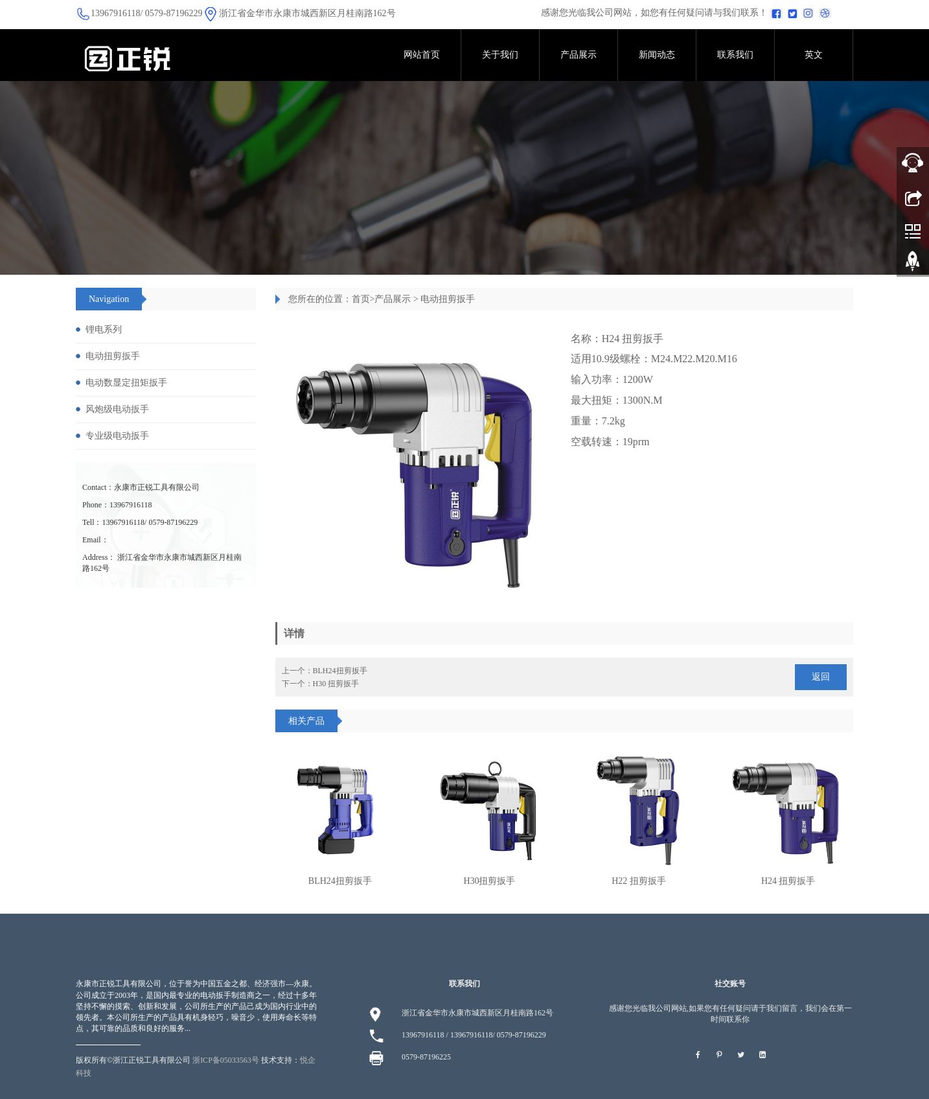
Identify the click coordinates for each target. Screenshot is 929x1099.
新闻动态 (657, 55)
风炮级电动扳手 (117, 409)
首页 (361, 299)
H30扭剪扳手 (489, 881)
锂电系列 (104, 329)
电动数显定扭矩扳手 (126, 383)
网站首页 (422, 55)
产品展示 (578, 55)
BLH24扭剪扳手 (340, 670)
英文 (814, 55)
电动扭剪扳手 (447, 299)
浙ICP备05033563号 (225, 1060)
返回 (821, 677)
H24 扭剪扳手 (788, 881)
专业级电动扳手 (117, 436)
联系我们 (735, 55)
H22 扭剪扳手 (639, 881)
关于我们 (500, 55)
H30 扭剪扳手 (336, 683)
